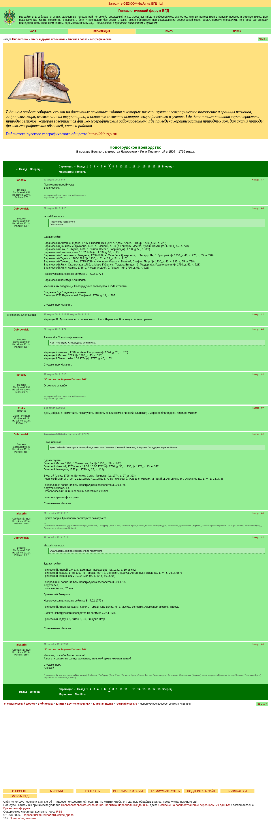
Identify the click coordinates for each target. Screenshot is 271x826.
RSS (59, 811)
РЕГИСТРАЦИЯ (102, 31)
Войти (169, 31)
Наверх (255, 179)
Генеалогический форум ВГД (143, 11)
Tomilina (80, 171)
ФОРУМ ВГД (20, 796)
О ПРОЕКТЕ (20, 791)
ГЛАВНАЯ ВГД (237, 791)
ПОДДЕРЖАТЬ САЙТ (201, 791)
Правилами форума (16, 808)
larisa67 (21, 180)
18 (159, 166)
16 (148, 166)
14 (138, 166)
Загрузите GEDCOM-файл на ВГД (132, 3)
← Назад (21, 169)
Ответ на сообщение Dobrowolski (65, 379)
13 (133, 166)
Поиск (237, 31)
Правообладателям (23, 818)
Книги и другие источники (48, 39)
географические (100, 39)
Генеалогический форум (19, 703)
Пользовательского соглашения (82, 805)
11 (125, 166)
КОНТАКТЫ (92, 791)
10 (120, 166)
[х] (161, 3)
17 (153, 166)
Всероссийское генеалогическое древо (48, 815)
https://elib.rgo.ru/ (102, 134)
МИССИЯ (56, 791)
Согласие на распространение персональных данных (194, 805)
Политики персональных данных (126, 805)
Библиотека (20, 39)
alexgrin (21, 513)
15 (144, 166)
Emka (21, 408)
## (262, 179)
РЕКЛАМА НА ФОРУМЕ (129, 791)
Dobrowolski (21, 208)
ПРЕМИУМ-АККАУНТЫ (165, 791)
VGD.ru (34, 31)
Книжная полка (77, 39)
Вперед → (36, 169)
